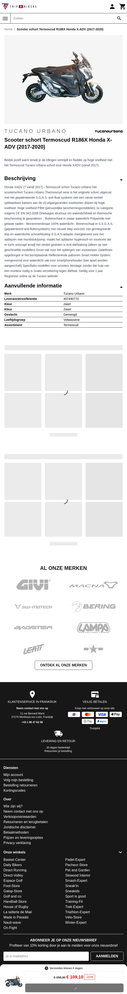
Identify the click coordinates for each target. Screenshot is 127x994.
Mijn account (13, 775)
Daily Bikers (12, 865)
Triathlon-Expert (77, 912)
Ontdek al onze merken (63, 665)
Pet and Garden (77, 870)
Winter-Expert (76, 922)
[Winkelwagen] (122, 6)
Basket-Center (14, 860)
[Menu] (5, 18)
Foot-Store (11, 886)
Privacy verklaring (17, 843)
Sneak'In (72, 886)
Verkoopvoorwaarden (19, 817)
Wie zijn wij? (13, 806)
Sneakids (72, 891)
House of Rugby (15, 907)
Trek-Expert (74, 907)
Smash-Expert (76, 880)
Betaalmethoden (16, 832)
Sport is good (75, 896)
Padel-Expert (75, 860)
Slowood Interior (78, 875)
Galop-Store (12, 891)
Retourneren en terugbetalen (25, 822)
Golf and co (12, 896)
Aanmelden (107, 956)
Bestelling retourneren (20, 785)
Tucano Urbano (63, 131)
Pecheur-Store (76, 865)
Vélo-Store (73, 917)
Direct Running (14, 870)
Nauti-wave (12, 922)
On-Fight (10, 928)
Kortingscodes (14, 790)
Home (8, 29)
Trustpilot (94, 728)
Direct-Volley (13, 875)
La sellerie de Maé (17, 912)
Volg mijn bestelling (18, 780)
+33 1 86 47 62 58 (32, 722)
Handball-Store (15, 901)
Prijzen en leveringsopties (23, 837)
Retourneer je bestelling (58, 751)
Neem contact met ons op (32, 708)
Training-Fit (74, 901)
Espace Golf (12, 880)
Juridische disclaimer (19, 827)
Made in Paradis (16, 917)
